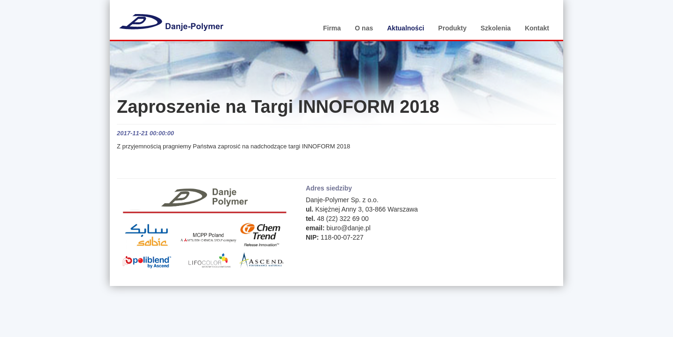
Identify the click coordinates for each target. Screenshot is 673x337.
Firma (332, 28)
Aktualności (405, 28)
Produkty (452, 28)
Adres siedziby (329, 188)
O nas (364, 28)
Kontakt (537, 28)
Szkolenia (495, 28)
